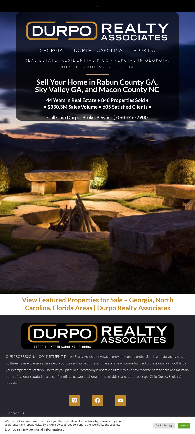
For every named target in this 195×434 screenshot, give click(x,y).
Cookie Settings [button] (164, 425)
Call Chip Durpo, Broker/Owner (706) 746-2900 (97, 117)
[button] (97, 5)
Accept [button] (184, 425)
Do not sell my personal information (34, 429)
